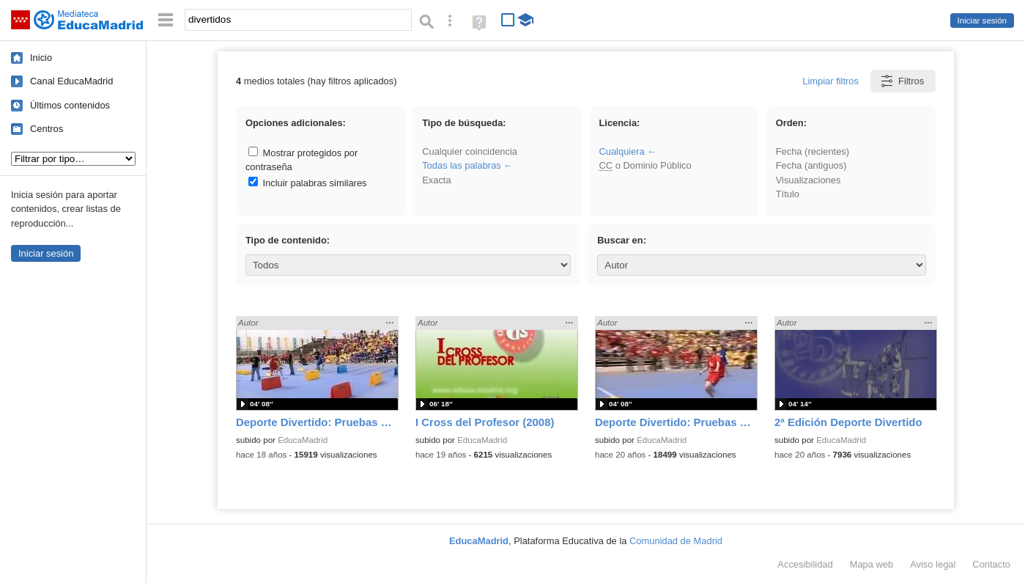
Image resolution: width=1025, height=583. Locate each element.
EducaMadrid (303, 440)
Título (787, 193)
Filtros (901, 81)
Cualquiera (621, 151)
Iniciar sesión (982, 20)
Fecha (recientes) (812, 151)
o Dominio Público (645, 165)
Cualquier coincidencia (469, 151)
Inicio (41, 57)
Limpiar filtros (830, 81)
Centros (46, 128)
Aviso (932, 564)
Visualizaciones (808, 180)
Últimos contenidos (70, 105)
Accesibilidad (804, 564)
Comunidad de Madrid (675, 540)
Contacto (991, 564)
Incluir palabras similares (307, 182)
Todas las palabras (461, 165)
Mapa (872, 564)
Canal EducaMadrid (71, 81)
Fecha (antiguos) (811, 165)
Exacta (436, 180)
